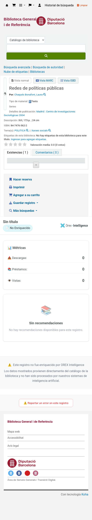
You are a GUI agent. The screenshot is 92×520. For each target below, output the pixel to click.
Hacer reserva (20, 203)
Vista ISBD (68, 80)
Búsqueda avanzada (17, 67)
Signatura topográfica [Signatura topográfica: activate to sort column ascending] (55, 164)
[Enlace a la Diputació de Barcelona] (46, 21)
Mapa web (13, 455)
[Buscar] (46, 56)
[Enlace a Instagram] (35, 496)
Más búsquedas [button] (22, 234)
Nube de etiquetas (16, 71)
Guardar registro (22, 226)
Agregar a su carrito (24, 218)
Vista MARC (44, 80)
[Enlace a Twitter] (10, 496)
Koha (85, 517)
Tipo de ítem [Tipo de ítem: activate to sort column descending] (13, 164)
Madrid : (41, 111)
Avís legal (13, 469)
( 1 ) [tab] (17, 152)
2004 (22, 115)
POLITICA (19, 130)
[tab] (47, 152)
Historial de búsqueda (59, 5)
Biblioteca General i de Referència (7, 5)
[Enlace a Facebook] (19, 496)
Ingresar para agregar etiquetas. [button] (29, 139)
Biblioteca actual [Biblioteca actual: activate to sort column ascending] (35, 164)
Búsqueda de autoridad (48, 67)
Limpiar (82, 5)
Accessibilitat (15, 461)
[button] (14, 5)
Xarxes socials (39, 130)
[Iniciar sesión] (39, 5)
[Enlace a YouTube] (27, 496)
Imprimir (17, 210)
